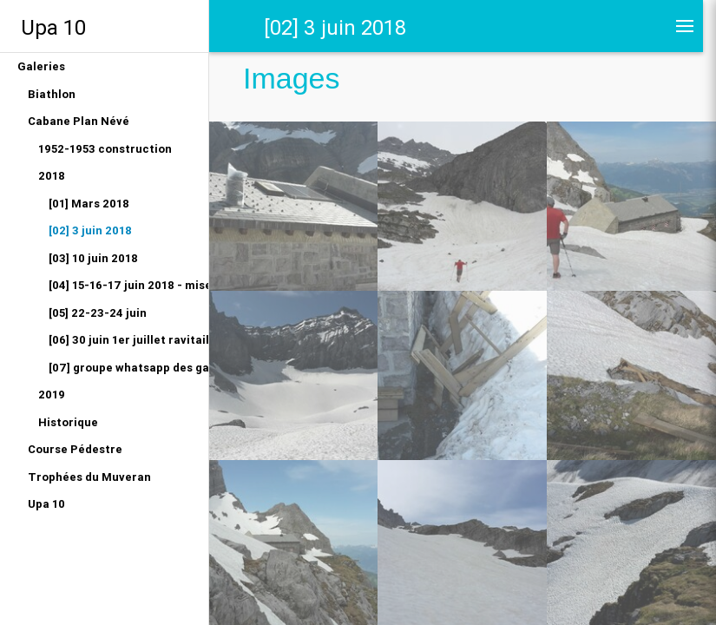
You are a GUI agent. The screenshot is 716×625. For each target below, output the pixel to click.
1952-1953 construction (105, 148)
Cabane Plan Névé (78, 121)
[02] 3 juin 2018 (90, 230)
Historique (68, 422)
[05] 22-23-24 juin (98, 313)
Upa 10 (53, 27)
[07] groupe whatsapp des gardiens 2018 (128, 367)
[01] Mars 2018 (89, 203)
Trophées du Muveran (89, 477)
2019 (51, 394)
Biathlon (52, 94)
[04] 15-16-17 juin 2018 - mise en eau (128, 285)
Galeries (41, 66)
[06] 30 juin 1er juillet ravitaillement (128, 339)
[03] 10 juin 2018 (93, 258)
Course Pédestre (75, 449)
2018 (51, 175)
